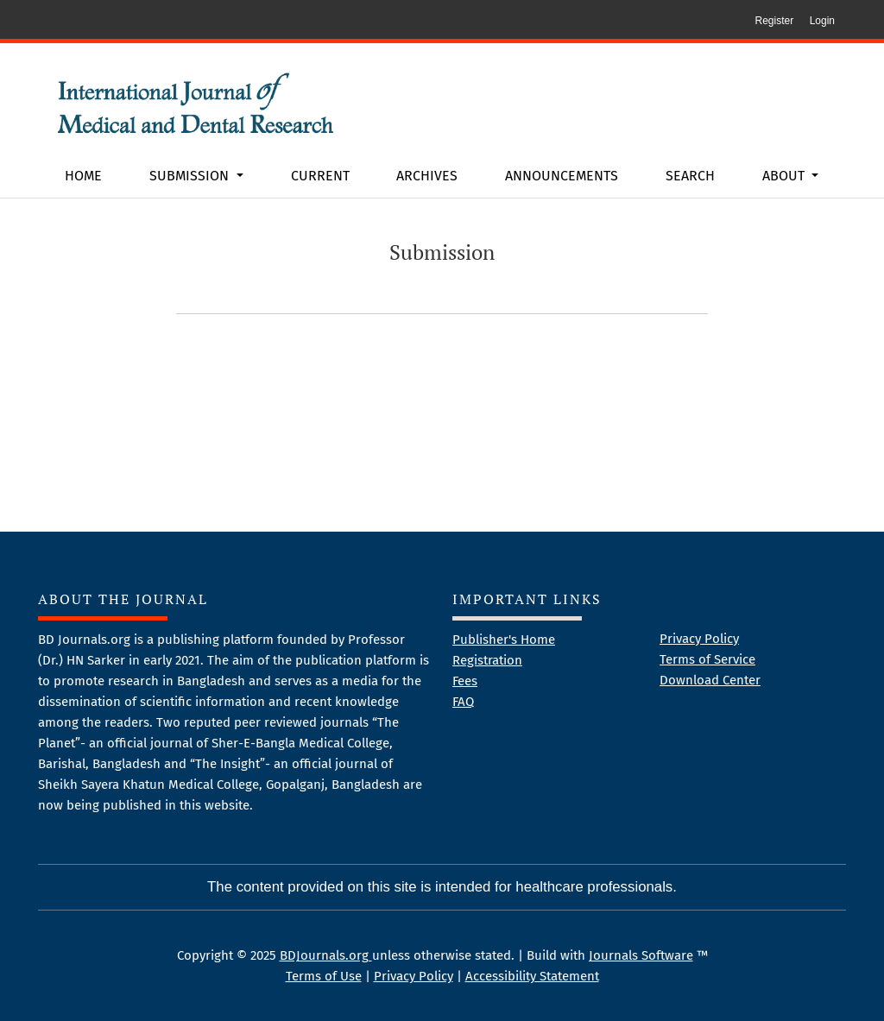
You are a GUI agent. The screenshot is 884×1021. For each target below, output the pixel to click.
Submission (190, 175)
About (785, 175)
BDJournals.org (326, 955)
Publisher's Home (503, 639)
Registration (487, 660)
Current (320, 175)
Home (83, 175)
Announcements (561, 175)
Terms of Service (707, 659)
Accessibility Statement (532, 976)
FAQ (463, 701)
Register (774, 21)
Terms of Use (324, 976)
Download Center (710, 680)
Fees (464, 681)
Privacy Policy (699, 638)
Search (690, 175)
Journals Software (641, 955)
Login (822, 21)
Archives (427, 175)
